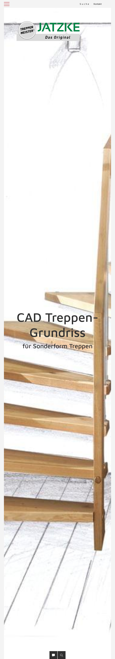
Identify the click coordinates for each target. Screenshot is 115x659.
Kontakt (98, 4)
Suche (85, 4)
